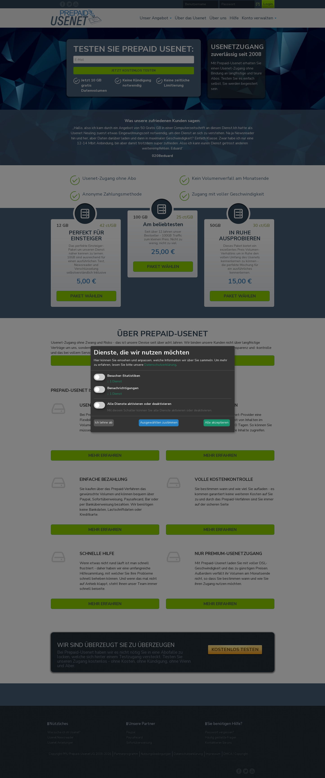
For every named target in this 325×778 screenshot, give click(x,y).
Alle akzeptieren (217, 423)
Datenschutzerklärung (160, 365)
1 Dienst (114, 381)
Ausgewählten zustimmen (158, 423)
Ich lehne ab (103, 423)
